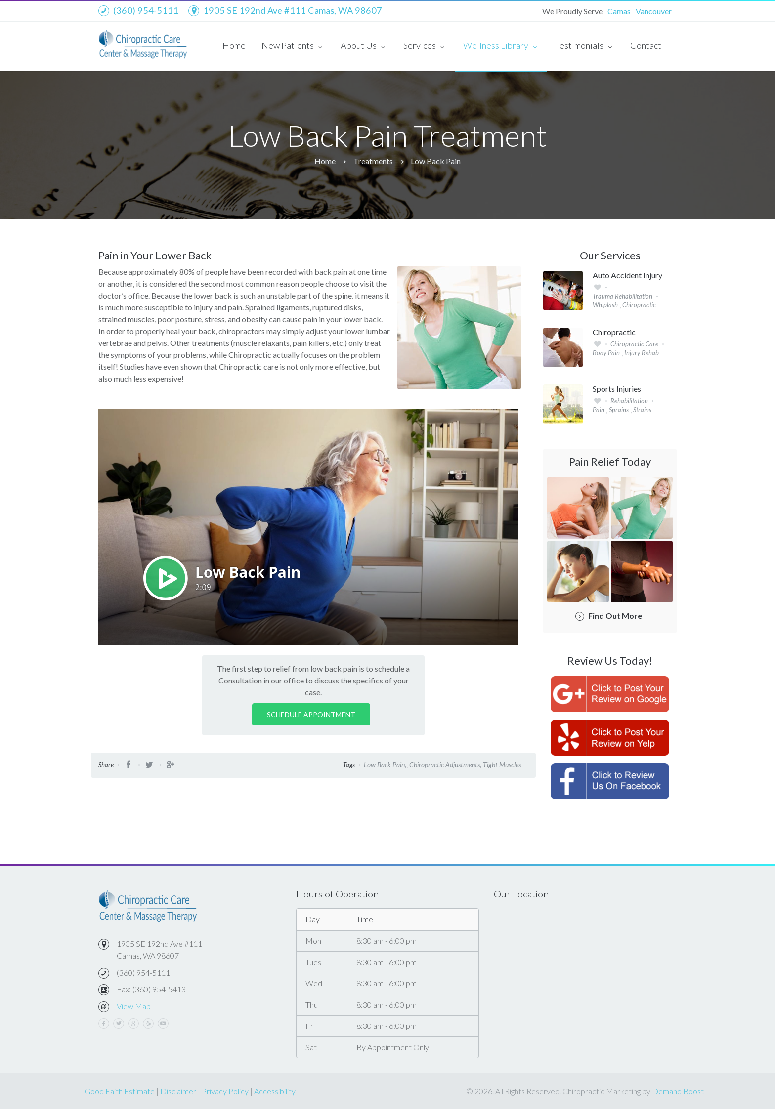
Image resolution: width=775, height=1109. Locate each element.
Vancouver (654, 11)
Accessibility (275, 1091)
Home (234, 45)
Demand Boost (678, 1091)
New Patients (293, 46)
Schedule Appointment (311, 714)
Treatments (373, 161)
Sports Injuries (617, 388)
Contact (645, 45)
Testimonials (584, 46)
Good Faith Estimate (120, 1091)
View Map (134, 1006)
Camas (619, 11)
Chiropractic (614, 332)
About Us (364, 46)
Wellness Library (501, 46)
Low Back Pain (436, 161)
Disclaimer (178, 1091)
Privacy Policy (225, 1091)
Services (425, 46)
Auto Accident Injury (627, 275)
